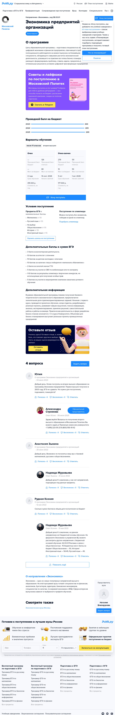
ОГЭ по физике (96, 687)
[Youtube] (112, 713)
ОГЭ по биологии (97, 680)
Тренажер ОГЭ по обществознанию (38, 686)
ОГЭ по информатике (98, 684)
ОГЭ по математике (98, 673)
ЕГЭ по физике (66, 687)
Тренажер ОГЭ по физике (41, 701)
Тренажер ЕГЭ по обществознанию (9, 686)
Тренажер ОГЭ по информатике (38, 696)
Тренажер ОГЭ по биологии (42, 691)
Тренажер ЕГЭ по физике (12, 701)
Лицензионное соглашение (32, 714)
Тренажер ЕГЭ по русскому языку (13, 673)
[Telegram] (107, 713)
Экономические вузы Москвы (38, 608)
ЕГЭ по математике (68, 673)
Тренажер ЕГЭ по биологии (13, 691)
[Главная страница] (7, 3)
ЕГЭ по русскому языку (70, 669)
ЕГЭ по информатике (68, 684)
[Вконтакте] (103, 713)
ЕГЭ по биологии (67, 680)
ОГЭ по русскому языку (99, 669)
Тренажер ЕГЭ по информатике (9, 696)
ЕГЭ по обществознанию (70, 677)
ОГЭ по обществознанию (100, 677)
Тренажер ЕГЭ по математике (9, 679)
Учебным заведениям (11, 714)
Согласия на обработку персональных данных (69, 655)
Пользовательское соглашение (58, 714)
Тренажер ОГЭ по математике (38, 679)
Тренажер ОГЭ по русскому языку (42, 673)
